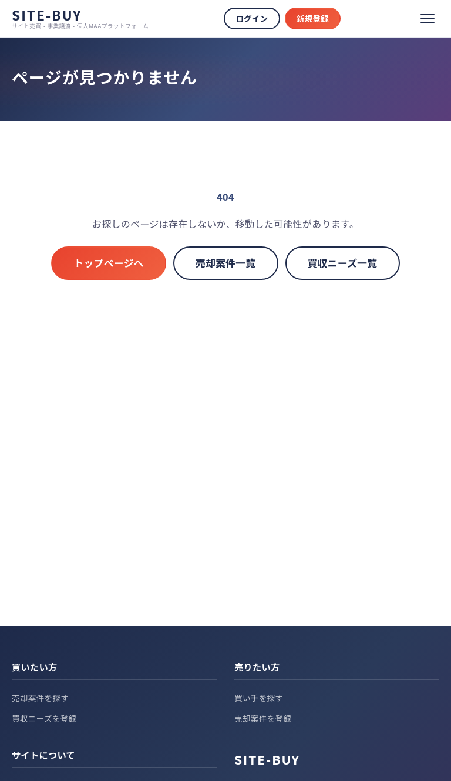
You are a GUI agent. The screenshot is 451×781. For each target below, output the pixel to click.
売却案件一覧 (226, 263)
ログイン (251, 18)
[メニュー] (427, 19)
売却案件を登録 (262, 718)
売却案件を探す (40, 698)
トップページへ (108, 263)
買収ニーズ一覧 (343, 263)
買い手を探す (258, 698)
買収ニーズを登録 (44, 718)
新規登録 (313, 18)
